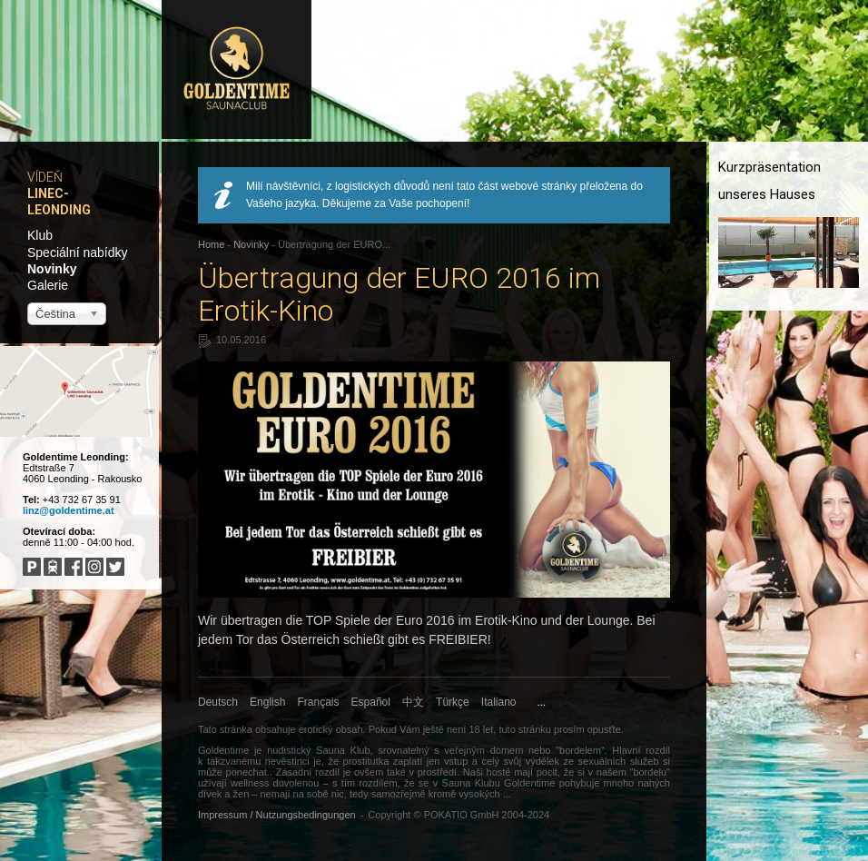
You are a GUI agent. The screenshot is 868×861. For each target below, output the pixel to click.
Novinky (51, 269)
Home (211, 244)
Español (370, 702)
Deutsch (218, 702)
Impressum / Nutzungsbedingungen (277, 814)
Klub (40, 235)
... (542, 702)
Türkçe (452, 702)
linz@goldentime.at (68, 510)
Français (319, 702)
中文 (413, 702)
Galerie (47, 285)
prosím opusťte (587, 729)
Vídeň (45, 177)
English (267, 702)
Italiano (499, 702)
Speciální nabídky (77, 252)
